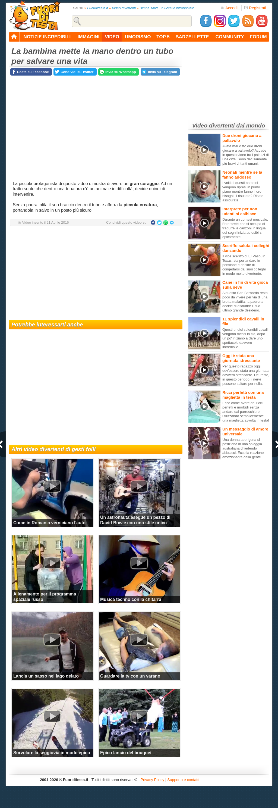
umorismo (138, 36)
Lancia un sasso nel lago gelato (46, 676)
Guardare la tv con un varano (130, 676)
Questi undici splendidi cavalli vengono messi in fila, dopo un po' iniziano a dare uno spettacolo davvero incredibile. (245, 338)
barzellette (192, 36)
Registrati (255, 7)
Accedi (229, 7)
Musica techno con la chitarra (130, 599)
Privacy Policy (152, 780)
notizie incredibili (47, 36)
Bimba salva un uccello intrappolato (167, 8)
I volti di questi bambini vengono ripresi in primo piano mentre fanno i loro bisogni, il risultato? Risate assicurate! (242, 191)
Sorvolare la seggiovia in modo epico (51, 752)
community (230, 36)
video (112, 36)
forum (258, 36)
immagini (88, 36)
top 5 (163, 36)
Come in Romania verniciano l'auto (49, 522)
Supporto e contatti (183, 780)
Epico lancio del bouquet (125, 752)
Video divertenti (124, 8)
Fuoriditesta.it (97, 8)
